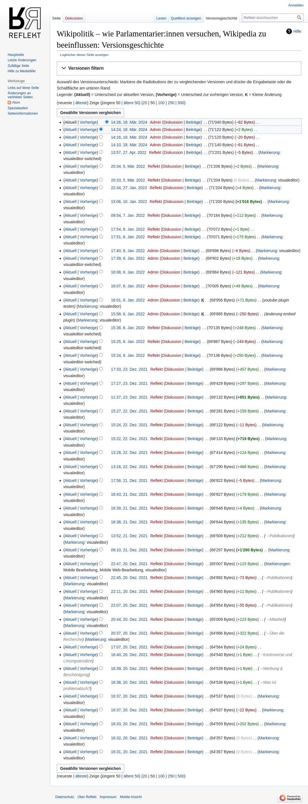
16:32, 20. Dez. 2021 (129, 738)
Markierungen (278, 564)
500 (181, 102)
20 (145, 102)
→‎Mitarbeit (275, 619)
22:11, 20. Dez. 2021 (129, 591)
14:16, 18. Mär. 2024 (129, 137)
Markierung (269, 152)
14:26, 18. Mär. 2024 (129, 122)
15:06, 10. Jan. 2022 (129, 201)
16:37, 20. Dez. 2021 (129, 696)
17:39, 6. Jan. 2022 (128, 258)
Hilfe (297, 31)
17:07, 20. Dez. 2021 (129, 647)
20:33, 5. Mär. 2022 (128, 180)
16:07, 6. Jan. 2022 (128, 286)
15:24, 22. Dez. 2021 (129, 425)
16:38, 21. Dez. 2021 (129, 522)
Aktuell (71, 129)
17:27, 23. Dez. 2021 (129, 383)
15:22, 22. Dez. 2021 (129, 438)
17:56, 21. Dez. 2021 (129, 480)
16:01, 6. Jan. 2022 (128, 300)
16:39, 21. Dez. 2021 (129, 508)
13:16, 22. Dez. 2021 (129, 466)
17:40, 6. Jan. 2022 (128, 250)
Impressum (108, 797)
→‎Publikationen (279, 536)
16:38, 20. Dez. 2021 (129, 682)
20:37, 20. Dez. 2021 (129, 633)
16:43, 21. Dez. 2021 (129, 494)
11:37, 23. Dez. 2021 (129, 397)
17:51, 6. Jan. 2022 (128, 237)
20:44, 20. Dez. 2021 (129, 619)
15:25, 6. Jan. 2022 (128, 341)
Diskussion (173, 122)
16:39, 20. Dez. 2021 (129, 668)
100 (161, 102)
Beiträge (193, 122)
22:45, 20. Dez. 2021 (129, 577)
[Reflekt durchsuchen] (272, 18)
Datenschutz (64, 797)
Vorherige (88, 122)
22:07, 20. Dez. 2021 (129, 605)
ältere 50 (131, 102)
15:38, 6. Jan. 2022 (128, 327)
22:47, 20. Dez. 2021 (129, 564)
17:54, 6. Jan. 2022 (128, 229)
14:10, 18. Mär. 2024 (129, 145)
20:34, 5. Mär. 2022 (128, 166)
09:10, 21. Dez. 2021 (129, 550)
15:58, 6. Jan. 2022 (128, 314)
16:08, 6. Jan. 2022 (128, 272)
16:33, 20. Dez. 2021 (129, 724)
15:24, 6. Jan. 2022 (128, 355)
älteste (81, 102)
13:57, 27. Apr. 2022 (128, 152)
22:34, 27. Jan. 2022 (129, 187)
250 (171, 102)
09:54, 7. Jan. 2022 (128, 215)
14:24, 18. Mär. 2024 (129, 129)
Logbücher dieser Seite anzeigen (84, 54)
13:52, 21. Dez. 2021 (129, 536)
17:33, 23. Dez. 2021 (129, 369)
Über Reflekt (87, 797)
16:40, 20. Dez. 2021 (129, 654)
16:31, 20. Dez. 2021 (129, 752)
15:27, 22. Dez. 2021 (129, 411)
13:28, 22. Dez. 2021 (129, 452)
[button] (179, 68)
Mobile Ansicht (131, 797)
